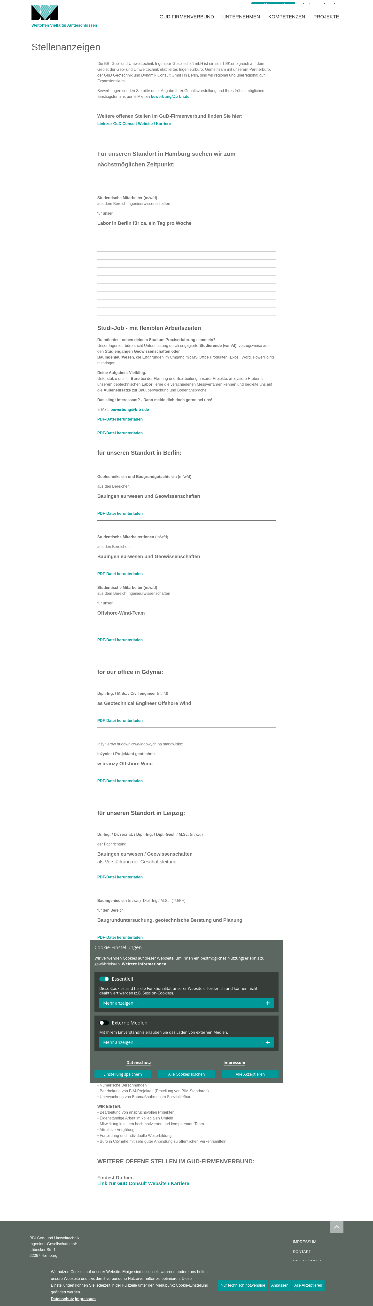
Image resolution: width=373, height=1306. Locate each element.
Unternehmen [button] (241, 23)
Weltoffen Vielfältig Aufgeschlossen (64, 34)
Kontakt (330, 5)
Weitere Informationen (144, 964)
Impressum (304, 1242)
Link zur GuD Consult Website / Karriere (134, 124)
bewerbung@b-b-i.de (170, 96)
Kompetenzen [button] (286, 23)
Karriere (308, 5)
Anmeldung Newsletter (273, 5)
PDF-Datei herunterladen (120, 419)
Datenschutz (62, 1299)
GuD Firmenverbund (187, 23)
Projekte (326, 23)
